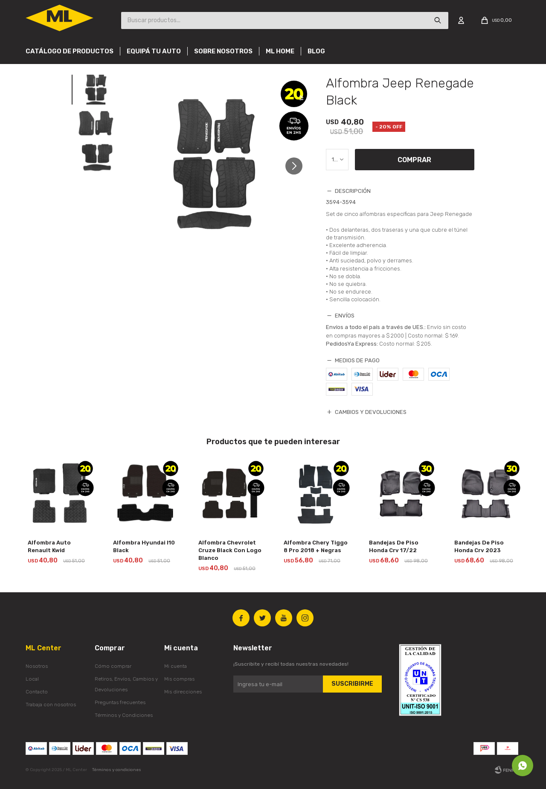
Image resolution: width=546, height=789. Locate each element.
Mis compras (179, 679)
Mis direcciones (183, 692)
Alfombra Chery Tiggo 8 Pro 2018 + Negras (316, 546)
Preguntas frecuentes (120, 702)
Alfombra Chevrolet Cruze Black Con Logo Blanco (229, 550)
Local (32, 679)
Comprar (414, 160)
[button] (297, 169)
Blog (316, 51)
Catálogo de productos (69, 51)
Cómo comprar (113, 666)
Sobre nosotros (223, 51)
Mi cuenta (175, 666)
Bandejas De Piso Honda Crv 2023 (479, 546)
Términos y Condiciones (124, 715)
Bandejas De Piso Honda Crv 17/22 (393, 546)
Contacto (37, 692)
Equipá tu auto (154, 51)
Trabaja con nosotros (51, 704)
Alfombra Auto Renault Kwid (49, 546)
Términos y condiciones (116, 769)
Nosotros (37, 666)
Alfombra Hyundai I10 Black (144, 546)
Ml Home (280, 51)
